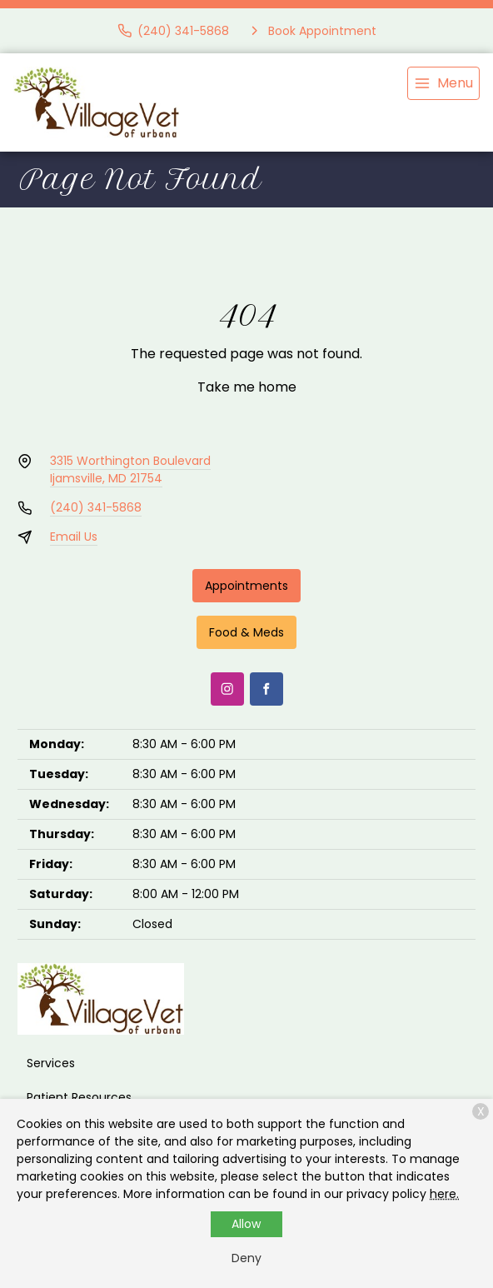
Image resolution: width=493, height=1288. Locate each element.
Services (51, 1063)
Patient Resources (79, 1097)
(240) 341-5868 (96, 507)
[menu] (443, 83)
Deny (246, 1258)
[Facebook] (266, 689)
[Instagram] (227, 689)
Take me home (246, 387)
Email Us (73, 536)
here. (444, 1194)
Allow (246, 1224)
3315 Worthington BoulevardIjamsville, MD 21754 (130, 469)
